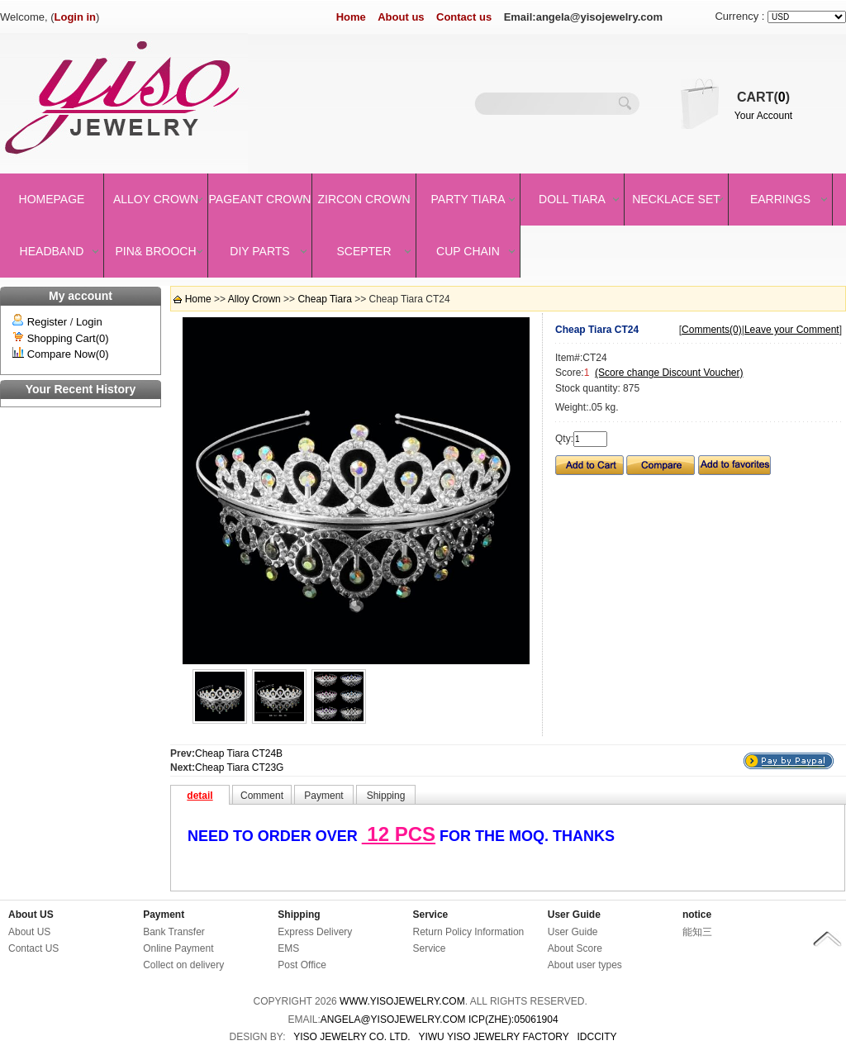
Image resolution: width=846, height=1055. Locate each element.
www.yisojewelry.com (402, 1001)
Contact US (33, 948)
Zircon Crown (364, 199)
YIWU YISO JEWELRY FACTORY (493, 1037)
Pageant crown (260, 199)
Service (431, 914)
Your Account (763, 115)
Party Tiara (468, 199)
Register (47, 322)
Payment (163, 914)
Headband (52, 251)
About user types (585, 965)
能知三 (697, 932)
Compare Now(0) (68, 354)
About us (401, 17)
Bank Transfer (174, 932)
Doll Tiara (572, 199)
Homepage (52, 199)
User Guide (574, 914)
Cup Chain (468, 251)
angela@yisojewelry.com (393, 1019)
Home (351, 17)
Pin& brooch (155, 251)
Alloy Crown (155, 199)
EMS (288, 948)
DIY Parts (259, 251)
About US (31, 914)
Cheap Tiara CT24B (239, 753)
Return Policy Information (469, 932)
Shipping (299, 914)
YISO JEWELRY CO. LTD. (351, 1037)
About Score (575, 948)
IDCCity (597, 1037)
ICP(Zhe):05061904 (513, 1019)
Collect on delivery (183, 965)
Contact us (464, 17)
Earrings (780, 199)
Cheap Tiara (324, 299)
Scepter (363, 251)
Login (89, 322)
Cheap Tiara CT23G (239, 767)
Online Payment (178, 948)
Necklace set (676, 199)
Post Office (302, 965)
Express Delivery (315, 932)
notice (696, 914)
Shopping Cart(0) (68, 338)
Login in (76, 17)
